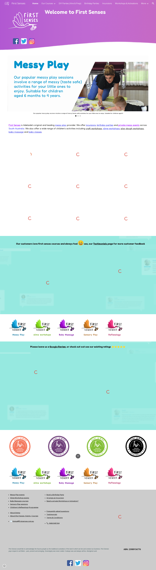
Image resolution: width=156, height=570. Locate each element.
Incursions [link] (107, 3)
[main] (84, 12)
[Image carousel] (78, 86)
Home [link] (35, 3)
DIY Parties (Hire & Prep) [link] (70, 3)
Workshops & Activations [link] (126, 3)
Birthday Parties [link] (91, 3)
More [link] (143, 3)
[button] (153, 3)
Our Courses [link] (47, 3)
